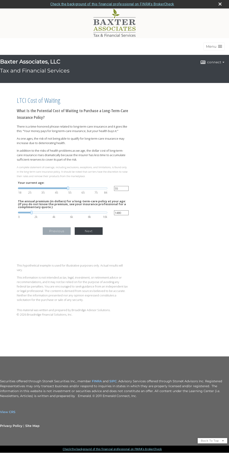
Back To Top (212, 440)
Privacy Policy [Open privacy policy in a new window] (11, 426)
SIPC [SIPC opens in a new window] (113, 381)
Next (89, 231)
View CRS (7, 412)
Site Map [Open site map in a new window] (32, 426)
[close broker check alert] (220, 4)
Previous (56, 231)
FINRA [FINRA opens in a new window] (97, 381)
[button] (214, 46)
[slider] (62, 188)
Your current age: (31, 182)
